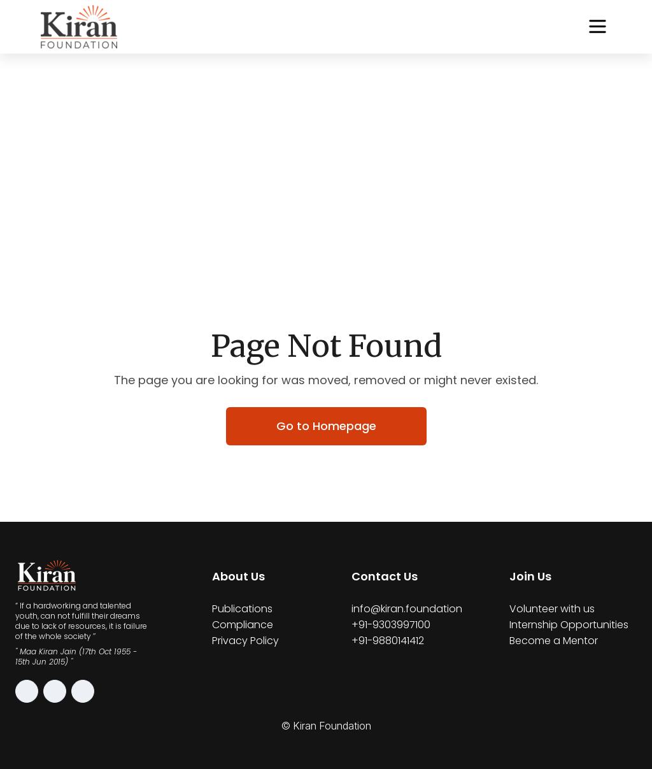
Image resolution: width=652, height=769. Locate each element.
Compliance (242, 624)
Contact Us (384, 576)
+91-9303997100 (390, 624)
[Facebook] (54, 691)
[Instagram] (26, 691)
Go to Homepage (326, 426)
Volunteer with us (552, 608)
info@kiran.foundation (406, 608)
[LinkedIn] (82, 691)
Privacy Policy (245, 640)
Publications (242, 608)
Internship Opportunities (568, 624)
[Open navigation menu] (597, 26)
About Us (238, 576)
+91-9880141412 (387, 640)
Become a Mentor (553, 640)
